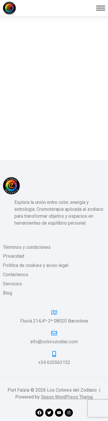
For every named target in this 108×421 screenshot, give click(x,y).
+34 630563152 (54, 362)
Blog (7, 293)
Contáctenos (15, 275)
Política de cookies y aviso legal (35, 266)
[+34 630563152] (54, 354)
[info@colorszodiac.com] (54, 333)
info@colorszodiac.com (54, 341)
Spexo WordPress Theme (67, 397)
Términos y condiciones (27, 247)
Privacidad (13, 256)
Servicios (12, 284)
